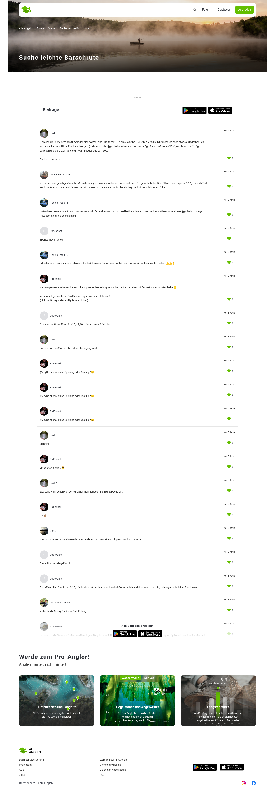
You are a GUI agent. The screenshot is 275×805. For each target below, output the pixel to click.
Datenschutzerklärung (31, 759)
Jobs (22, 774)
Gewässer (224, 9)
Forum (206, 9)
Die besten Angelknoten (113, 769)
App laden (244, 9)
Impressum (25, 764)
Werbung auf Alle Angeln (113, 759)
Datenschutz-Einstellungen (36, 783)
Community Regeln (110, 764)
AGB (21, 769)
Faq (102, 774)
